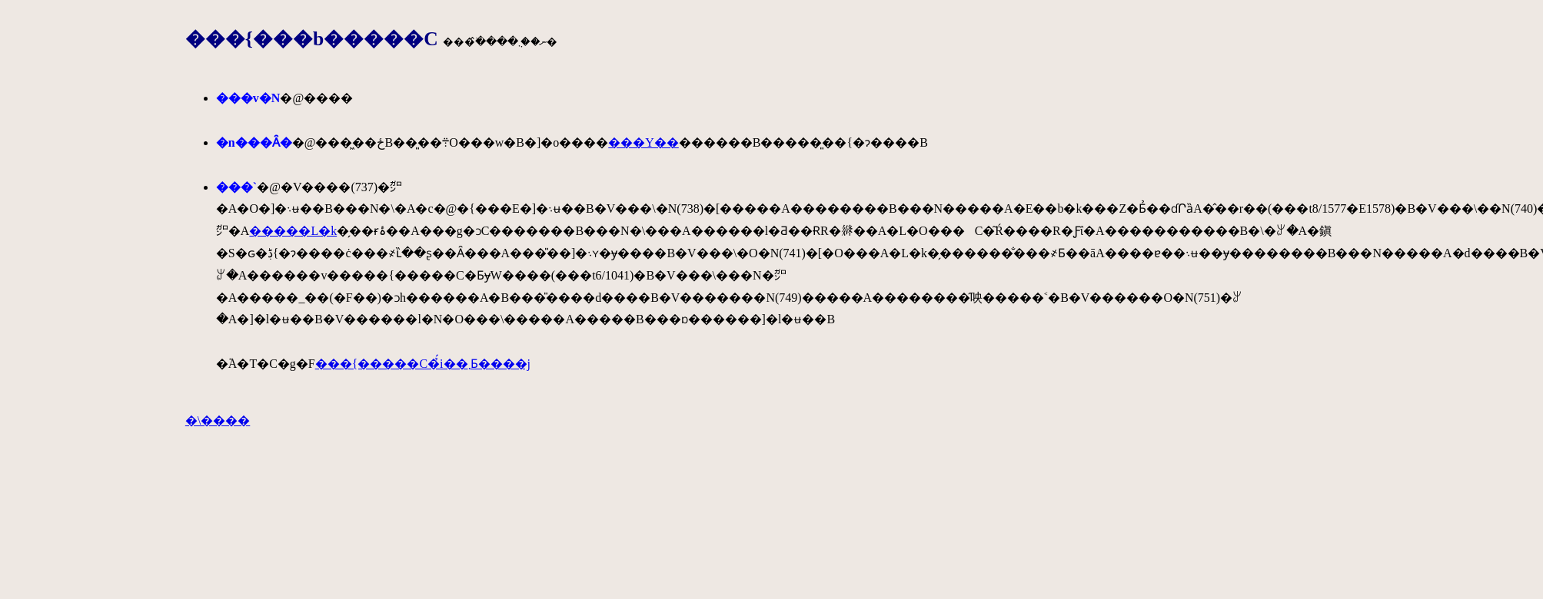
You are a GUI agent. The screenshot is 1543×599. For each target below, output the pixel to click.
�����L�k (293, 230)
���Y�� (643, 142)
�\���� (217, 420)
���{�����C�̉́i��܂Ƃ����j (422, 363)
